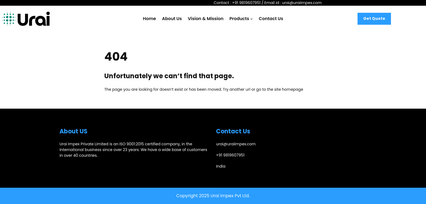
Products (239, 18)
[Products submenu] (251, 18)
